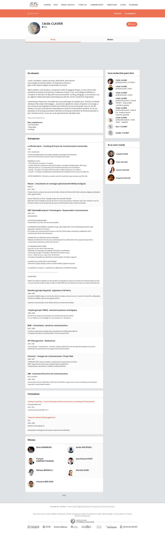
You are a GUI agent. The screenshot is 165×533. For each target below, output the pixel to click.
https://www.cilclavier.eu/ (36, 118)
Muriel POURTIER (122, 170)
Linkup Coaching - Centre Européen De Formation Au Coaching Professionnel (61, 401)
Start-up (82, 5)
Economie (133, 5)
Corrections (128, 514)
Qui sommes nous (38, 514)
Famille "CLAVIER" (122, 133)
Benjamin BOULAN (123, 178)
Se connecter (130, 13)
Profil (53, 39)
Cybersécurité (96, 5)
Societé (69, 514)
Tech (55, 5)
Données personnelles (79, 514)
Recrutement (61, 514)
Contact (47, 514)
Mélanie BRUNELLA (44, 470)
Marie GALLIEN (122, 162)
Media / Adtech (68, 5)
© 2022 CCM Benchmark (82, 516)
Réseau (110, 39)
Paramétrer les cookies (94, 514)
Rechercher (34, 13)
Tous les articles (119, 514)
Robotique (112, 5)
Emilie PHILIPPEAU (84, 447)
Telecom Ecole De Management (41, 417)
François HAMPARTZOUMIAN (45, 459)
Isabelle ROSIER (122, 154)
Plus (64, 495)
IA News (47, 5)
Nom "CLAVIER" (122, 127)
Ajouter (133, 24)
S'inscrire (117, 13)
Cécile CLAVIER (121, 80)
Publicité (53, 514)
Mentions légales (108, 514)
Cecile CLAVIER (121, 117)
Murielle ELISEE (82, 470)
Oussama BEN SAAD (44, 481)
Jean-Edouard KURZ (84, 458)
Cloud (123, 5)
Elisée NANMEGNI (44, 447)
